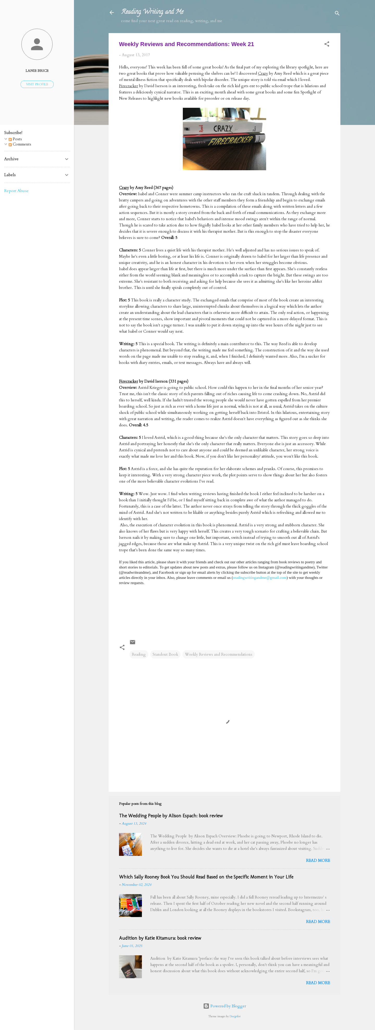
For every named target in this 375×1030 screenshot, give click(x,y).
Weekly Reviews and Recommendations (218, 654)
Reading (139, 654)
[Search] (337, 14)
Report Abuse (16, 191)
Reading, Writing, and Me (152, 12)
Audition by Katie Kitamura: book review (160, 938)
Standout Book (165, 654)
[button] (327, 45)
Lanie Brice (37, 70)
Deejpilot (235, 1016)
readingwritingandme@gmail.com (259, 578)
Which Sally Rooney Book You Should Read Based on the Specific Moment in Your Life (206, 877)
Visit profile (37, 84)
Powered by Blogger (224, 1006)
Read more (318, 860)
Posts (15, 139)
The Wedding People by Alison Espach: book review (171, 816)
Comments (20, 144)
